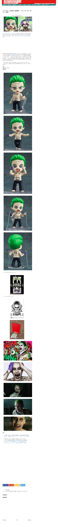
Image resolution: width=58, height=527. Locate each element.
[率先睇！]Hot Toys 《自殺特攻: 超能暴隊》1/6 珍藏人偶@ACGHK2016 (17, 435)
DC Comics (22, 491)
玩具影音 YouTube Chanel (45, 4)
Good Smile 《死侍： (8, 438)
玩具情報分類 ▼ (9, 4)
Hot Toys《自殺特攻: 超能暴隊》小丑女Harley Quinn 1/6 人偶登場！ (16, 440)
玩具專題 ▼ (25, 4)
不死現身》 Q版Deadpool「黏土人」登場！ (19, 438)
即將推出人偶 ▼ (34, 4)
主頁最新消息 (4, 4)
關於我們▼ (39, 4)
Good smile (25, 491)
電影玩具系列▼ (15, 4)
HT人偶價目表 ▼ (20, 4)
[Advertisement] (17, 45)
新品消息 (18, 491)
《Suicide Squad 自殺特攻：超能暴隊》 (11, 491)
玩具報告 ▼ (29, 4)
